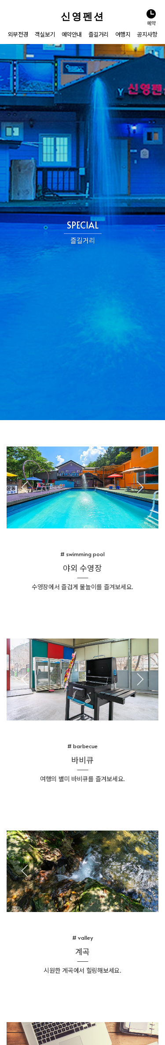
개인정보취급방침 (44, 1035)
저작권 (73, 1035)
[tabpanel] (82, 225)
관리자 (15, 1035)
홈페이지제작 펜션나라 (107, 1035)
